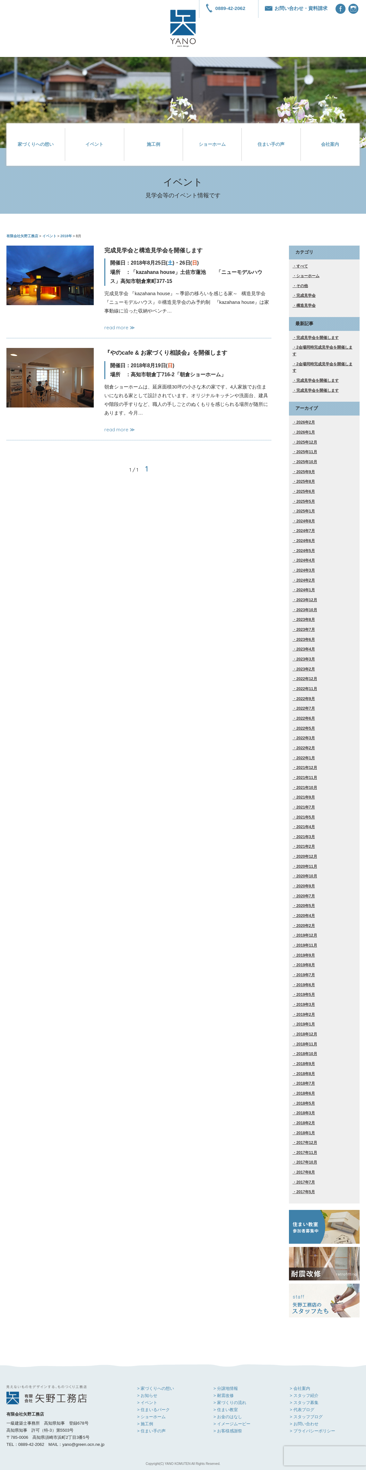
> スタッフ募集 (304, 1402)
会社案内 (330, 144)
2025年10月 (306, 462)
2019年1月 (305, 1024)
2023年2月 (305, 669)
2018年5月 (305, 1103)
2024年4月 (305, 560)
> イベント (147, 1402)
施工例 (153, 144)
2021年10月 (306, 787)
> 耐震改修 (224, 1395)
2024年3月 (305, 570)
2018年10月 (306, 1054)
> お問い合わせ (304, 1423)
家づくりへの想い (36, 144)
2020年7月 (305, 896)
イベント (94, 144)
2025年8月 (305, 481)
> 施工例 (145, 1423)
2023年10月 (306, 610)
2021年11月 (306, 777)
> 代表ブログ (302, 1409)
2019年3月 (305, 1004)
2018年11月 (306, 1044)
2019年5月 (305, 994)
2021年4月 (305, 827)
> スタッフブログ (306, 1416)
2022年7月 (305, 708)
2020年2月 (305, 925)
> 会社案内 (300, 1388)
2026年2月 (305, 422)
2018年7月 (305, 1083)
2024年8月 (305, 521)
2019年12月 (306, 935)
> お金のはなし (228, 1416)
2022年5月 (305, 728)
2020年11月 (306, 866)
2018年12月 (306, 1034)
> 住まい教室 (226, 1409)
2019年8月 (305, 965)
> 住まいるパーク (153, 1409)
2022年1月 (305, 758)
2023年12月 (306, 600)
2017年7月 (305, 1182)
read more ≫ (119, 327)
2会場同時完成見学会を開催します (322, 350)
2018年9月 (305, 1064)
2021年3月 (305, 837)
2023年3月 (305, 659)
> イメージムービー (232, 1423)
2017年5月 (305, 1192)
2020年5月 (305, 906)
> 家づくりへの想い (155, 1388)
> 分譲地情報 (226, 1388)
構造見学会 (306, 305)
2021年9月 (305, 797)
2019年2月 (305, 1014)
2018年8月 (305, 1074)
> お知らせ (147, 1395)
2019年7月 (305, 975)
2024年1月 (305, 590)
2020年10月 (306, 876)
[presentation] (325, 1455)
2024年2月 (305, 580)
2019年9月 (305, 955)
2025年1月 (305, 511)
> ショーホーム (151, 1416)
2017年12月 (306, 1142)
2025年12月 (306, 442)
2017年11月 (306, 1152)
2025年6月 (305, 491)
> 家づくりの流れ (230, 1402)
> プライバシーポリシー (312, 1430)
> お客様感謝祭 (228, 1430)
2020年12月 (306, 856)
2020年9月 (305, 886)
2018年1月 (305, 1133)
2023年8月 (305, 619)
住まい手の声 (270, 144)
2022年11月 (306, 689)
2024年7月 (305, 531)
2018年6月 (305, 1093)
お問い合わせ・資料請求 (296, 8)
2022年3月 (305, 738)
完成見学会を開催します (317, 337)
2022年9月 (305, 699)
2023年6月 (305, 639)
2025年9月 (305, 472)
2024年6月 (305, 540)
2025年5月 (305, 501)
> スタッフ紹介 (304, 1395)
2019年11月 (306, 945)
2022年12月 (306, 679)
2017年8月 (305, 1172)
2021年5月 (305, 817)
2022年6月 (305, 718)
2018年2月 (305, 1123)
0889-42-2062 (225, 8)
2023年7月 (305, 629)
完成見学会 (306, 295)
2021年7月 (305, 807)
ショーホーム (212, 144)
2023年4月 (305, 649)
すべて (302, 266)
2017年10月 (306, 1162)
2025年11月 (306, 452)
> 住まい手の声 (151, 1430)
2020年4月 (305, 915)
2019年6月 (305, 985)
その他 (302, 286)
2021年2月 (305, 846)
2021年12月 (306, 767)
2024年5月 (305, 550)
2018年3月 (305, 1113)
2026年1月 (305, 432)
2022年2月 (305, 748)
